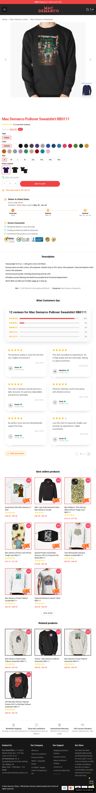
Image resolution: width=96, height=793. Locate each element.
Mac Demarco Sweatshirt (41, 19)
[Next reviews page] (88, 454)
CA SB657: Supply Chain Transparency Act (39, 770)
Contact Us (58, 767)
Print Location (7, 164)
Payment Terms (60, 757)
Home (4, 19)
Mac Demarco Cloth (19, 19)
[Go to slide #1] (42, 102)
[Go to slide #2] (54, 102)
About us (34, 750)
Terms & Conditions (38, 754)
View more (48, 613)
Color (4, 142)
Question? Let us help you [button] (84, 790)
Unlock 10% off (91, 782)
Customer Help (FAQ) (62, 770)
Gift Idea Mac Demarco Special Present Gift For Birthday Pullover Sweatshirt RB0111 (18, 704)
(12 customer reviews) (21, 125)
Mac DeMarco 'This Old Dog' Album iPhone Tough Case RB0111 (75, 509)
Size (3, 156)
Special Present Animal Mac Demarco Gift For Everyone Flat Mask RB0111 (47, 555)
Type (4, 134)
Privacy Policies (37, 757)
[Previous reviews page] (76, 454)
